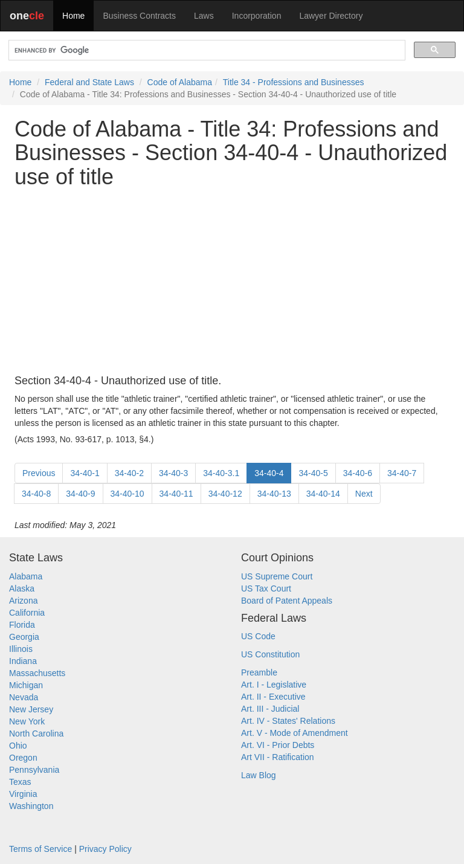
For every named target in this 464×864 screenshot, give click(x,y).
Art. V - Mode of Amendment (294, 733)
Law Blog (258, 775)
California (27, 612)
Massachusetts (37, 673)
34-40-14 (323, 493)
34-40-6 (357, 473)
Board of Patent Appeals (286, 600)
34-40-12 (225, 493)
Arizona (23, 600)
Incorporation (257, 16)
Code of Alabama (179, 82)
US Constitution (270, 654)
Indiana (23, 661)
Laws (204, 16)
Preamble (259, 672)
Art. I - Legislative (273, 684)
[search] (205, 50)
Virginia (23, 794)
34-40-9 (80, 493)
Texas (20, 782)
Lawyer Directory (330, 16)
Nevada (23, 697)
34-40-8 (36, 493)
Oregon (23, 757)
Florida (22, 625)
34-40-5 (312, 473)
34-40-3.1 (221, 473)
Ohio (18, 745)
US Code (258, 636)
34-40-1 (84, 473)
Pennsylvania (34, 770)
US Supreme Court (276, 576)
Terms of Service (40, 849)
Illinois (21, 649)
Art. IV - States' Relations (288, 721)
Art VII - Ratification (277, 757)
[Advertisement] (232, 282)
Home (73, 16)
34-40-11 (176, 493)
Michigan (26, 685)
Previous (38, 473)
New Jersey (31, 709)
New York (27, 721)
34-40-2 (129, 473)
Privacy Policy (105, 849)
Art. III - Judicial (270, 709)
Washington (31, 806)
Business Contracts (139, 16)
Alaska (21, 588)
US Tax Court (266, 588)
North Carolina (36, 733)
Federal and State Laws (89, 82)
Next (364, 493)
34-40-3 (173, 473)
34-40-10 (127, 493)
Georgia (24, 637)
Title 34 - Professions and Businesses (293, 82)
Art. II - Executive (273, 696)
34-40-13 (274, 493)
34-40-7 (401, 473)
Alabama (25, 576)
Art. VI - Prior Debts (277, 745)
